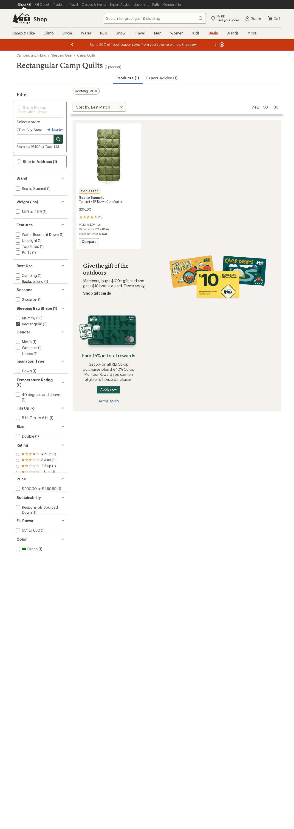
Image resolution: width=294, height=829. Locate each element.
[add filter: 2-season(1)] (26, 304)
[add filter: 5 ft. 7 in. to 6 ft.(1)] (32, 447)
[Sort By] (99, 107)
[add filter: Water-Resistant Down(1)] (37, 234)
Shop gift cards (97, 293)
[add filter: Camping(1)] (26, 275)
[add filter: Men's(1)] (23, 356)
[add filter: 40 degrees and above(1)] (37, 419)
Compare (90, 242)
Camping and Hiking (31, 55)
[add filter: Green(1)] (26, 607)
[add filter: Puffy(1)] (23, 252)
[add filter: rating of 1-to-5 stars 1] (36, 511)
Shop (40, 19)
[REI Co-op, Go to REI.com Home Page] (21, 18)
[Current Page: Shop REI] (24, 4)
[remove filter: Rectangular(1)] (28, 333)
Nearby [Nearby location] (54, 130)
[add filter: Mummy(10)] (25, 327)
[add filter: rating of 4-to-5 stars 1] (36, 493)
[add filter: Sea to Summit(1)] (30, 188)
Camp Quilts (86, 55)
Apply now (108, 389)
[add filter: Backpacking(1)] (29, 281)
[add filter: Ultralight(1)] (26, 240)
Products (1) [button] (127, 78)
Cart (273, 18)
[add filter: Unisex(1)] (24, 368)
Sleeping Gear (61, 55)
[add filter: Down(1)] (23, 391)
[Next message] (215, 44)
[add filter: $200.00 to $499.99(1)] (36, 533)
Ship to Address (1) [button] (37, 161)
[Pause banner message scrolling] (221, 44)
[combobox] (155, 18)
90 (276, 106)
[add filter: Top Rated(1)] (27, 246)
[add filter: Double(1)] (24, 470)
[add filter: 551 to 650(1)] (27, 584)
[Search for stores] (58, 139)
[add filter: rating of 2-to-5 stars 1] (36, 505)
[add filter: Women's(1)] (26, 362)
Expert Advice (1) (162, 78)
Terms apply (134, 286)
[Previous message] (72, 44)
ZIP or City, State (29, 130)
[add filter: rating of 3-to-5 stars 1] (36, 499)
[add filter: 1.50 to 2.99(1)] (28, 211)
